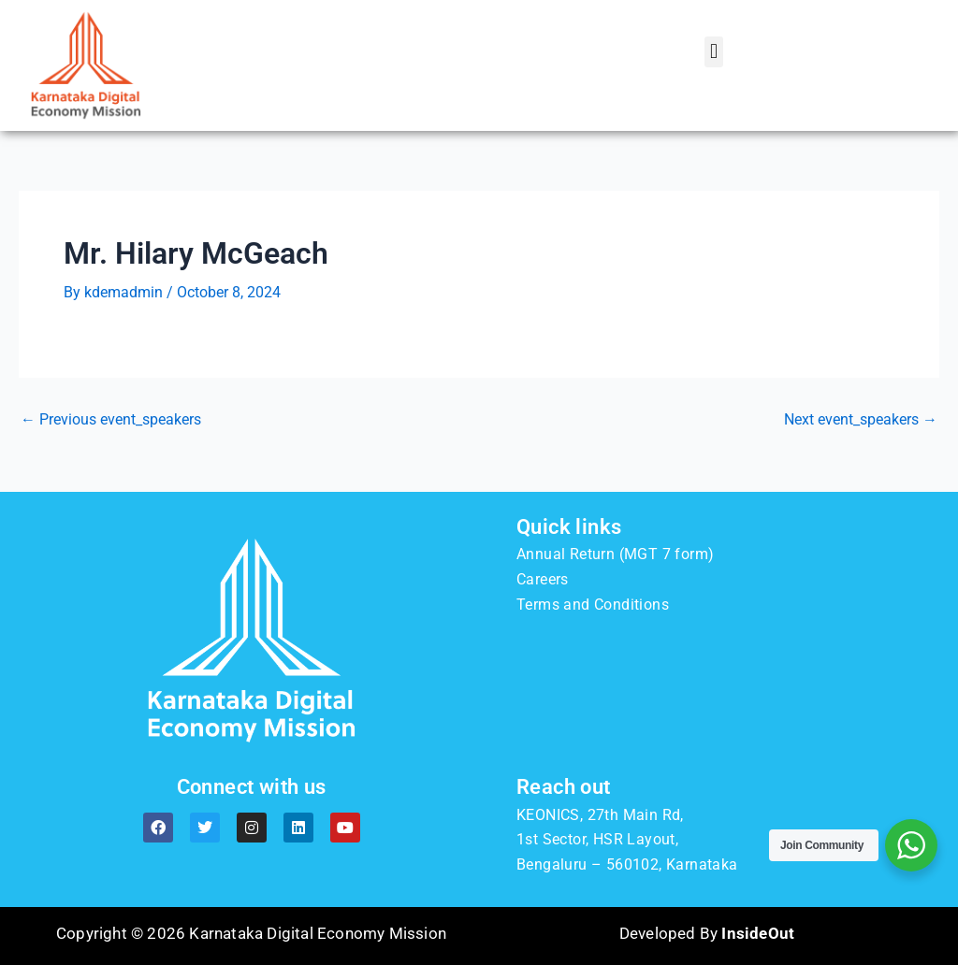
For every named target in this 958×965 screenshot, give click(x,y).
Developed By (706, 933)
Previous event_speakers (111, 419)
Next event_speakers (860, 419)
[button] (713, 51)
